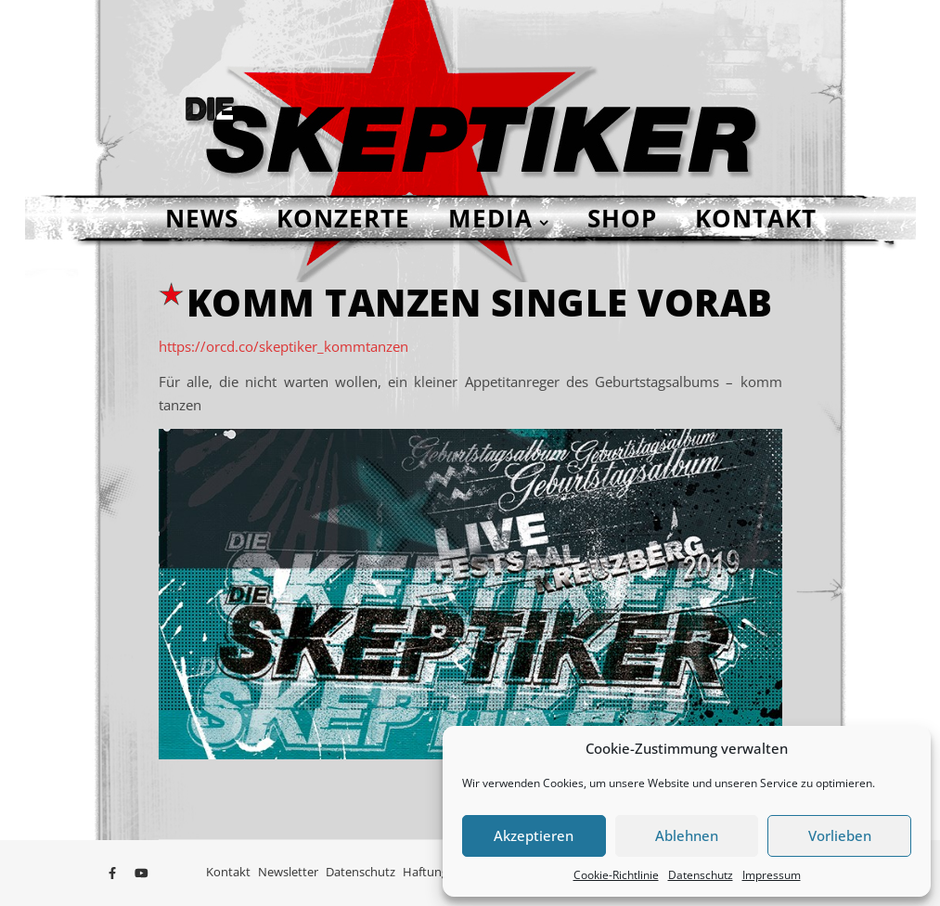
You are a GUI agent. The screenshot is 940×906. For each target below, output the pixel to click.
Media (490, 218)
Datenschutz (700, 875)
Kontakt (756, 218)
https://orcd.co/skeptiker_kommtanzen (283, 346)
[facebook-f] (114, 873)
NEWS (201, 218)
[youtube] (141, 873)
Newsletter (288, 871)
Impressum (771, 875)
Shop (622, 218)
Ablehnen (686, 835)
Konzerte (343, 218)
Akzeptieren (533, 835)
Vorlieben (839, 835)
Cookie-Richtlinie (616, 875)
